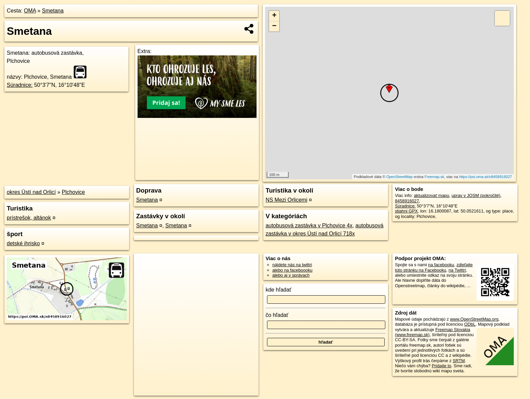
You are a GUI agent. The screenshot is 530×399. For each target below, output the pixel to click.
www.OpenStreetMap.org (474, 319)
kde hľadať (279, 290)
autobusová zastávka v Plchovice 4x (309, 225)
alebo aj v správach (291, 275)
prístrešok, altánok (29, 218)
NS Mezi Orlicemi (287, 200)
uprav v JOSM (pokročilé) (476, 195)
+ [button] (274, 16)
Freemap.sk (434, 177)
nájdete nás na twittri (292, 264)
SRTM (459, 360)
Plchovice (73, 192)
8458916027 (407, 200)
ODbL (469, 324)
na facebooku (441, 264)
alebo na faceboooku (292, 270)
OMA (30, 11)
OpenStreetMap (399, 177)
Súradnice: (20, 85)
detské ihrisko (23, 243)
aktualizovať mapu (431, 195)
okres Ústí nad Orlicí (31, 192)
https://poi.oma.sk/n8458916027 (485, 177)
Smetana (53, 11)
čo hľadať (277, 315)
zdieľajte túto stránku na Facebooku (434, 267)
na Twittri (457, 270)
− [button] (274, 26)
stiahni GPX (406, 211)
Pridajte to (441, 365)
